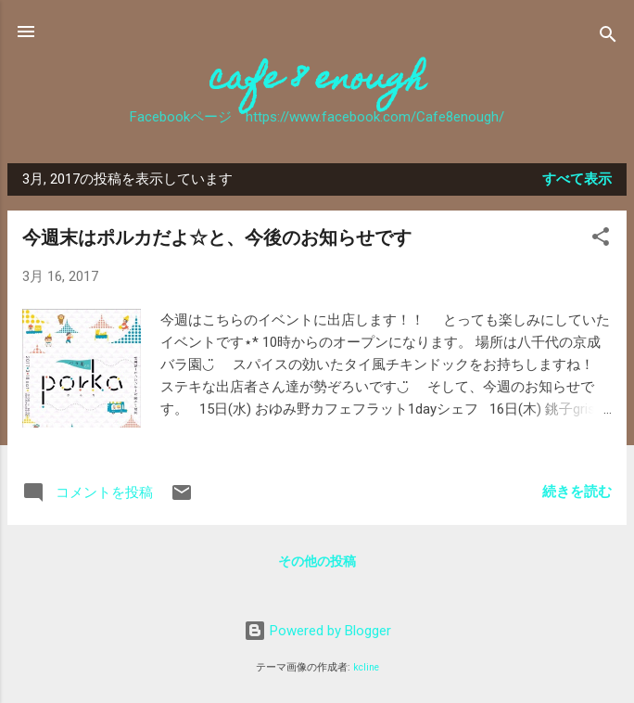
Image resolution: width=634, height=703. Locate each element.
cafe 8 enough (317, 81)
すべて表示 (577, 179)
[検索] (608, 37)
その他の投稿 (317, 561)
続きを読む (577, 491)
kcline (366, 667)
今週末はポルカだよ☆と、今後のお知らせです (217, 237)
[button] (601, 239)
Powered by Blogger (317, 630)
